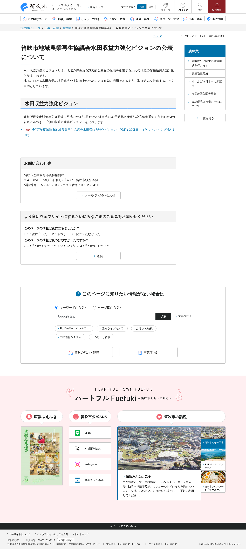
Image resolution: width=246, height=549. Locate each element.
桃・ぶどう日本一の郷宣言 (207, 83)
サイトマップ (82, 534)
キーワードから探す (73, 307)
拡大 (151, 6)
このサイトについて (20, 534)
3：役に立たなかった (85, 234)
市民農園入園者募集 (204, 93)
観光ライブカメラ (113, 328)
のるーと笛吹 (102, 337)
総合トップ (96, 7)
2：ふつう (59, 234)
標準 (142, 6)
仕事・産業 (51, 28)
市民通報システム (70, 337)
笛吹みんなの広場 (138, 476)
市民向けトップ (30, 28)
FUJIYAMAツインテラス (74, 328)
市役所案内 (67, 540)
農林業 (67, 28)
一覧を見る (207, 118)
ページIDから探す (110, 307)
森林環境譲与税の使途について (207, 104)
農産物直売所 (200, 73)
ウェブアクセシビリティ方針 (52, 534)
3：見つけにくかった (95, 246)
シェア (157, 36)
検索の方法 (184, 316)
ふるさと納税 (144, 328)
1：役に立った (37, 234)
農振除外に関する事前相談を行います (207, 63)
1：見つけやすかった (42, 246)
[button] (165, 6)
